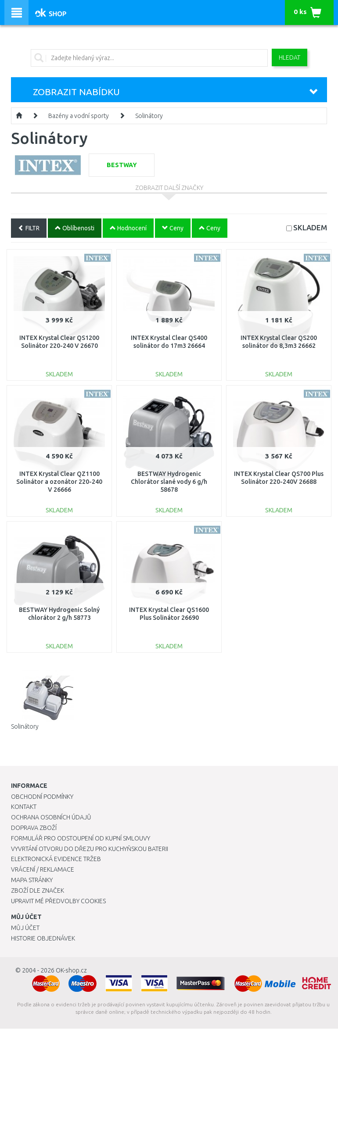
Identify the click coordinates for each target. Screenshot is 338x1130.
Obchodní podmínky (42, 796)
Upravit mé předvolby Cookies (58, 901)
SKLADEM (310, 227)
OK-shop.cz (71, 970)
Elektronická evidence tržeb (56, 858)
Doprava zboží (34, 827)
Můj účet (25, 927)
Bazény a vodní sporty (78, 115)
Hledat (289, 57)
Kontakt (23, 806)
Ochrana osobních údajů (51, 817)
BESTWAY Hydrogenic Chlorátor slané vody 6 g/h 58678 (169, 481)
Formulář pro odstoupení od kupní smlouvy (80, 838)
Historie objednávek (43, 938)
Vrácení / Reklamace (42, 869)
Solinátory (149, 115)
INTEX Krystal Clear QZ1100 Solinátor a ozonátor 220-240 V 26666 (59, 481)
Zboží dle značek (37, 890)
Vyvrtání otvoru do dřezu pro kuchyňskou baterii (89, 848)
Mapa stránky (32, 879)
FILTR (29, 228)
